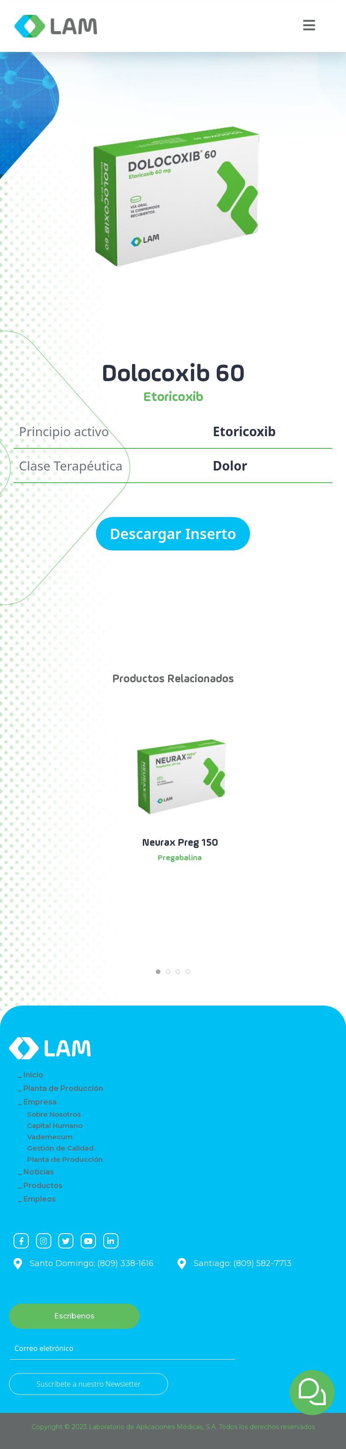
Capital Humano (54, 1125)
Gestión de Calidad (60, 1148)
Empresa (40, 1102)
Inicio (33, 1075)
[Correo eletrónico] (122, 1349)
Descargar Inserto (173, 533)
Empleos (39, 1199)
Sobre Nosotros (54, 1114)
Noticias (38, 1172)
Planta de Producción (63, 1088)
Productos (43, 1185)
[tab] (158, 971)
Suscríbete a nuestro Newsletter (88, 1384)
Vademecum (50, 1136)
